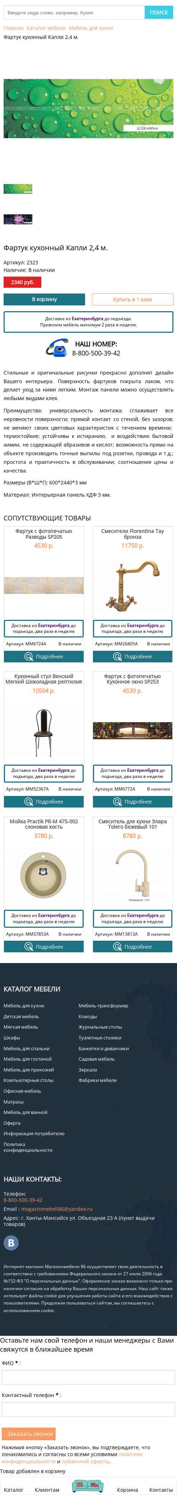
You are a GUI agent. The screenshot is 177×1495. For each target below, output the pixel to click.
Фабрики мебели (98, 1080)
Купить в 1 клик (132, 299)
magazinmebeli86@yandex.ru (57, 1208)
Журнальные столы (100, 1027)
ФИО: (11, 1363)
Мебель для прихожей (29, 1069)
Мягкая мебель (21, 1027)
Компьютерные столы (28, 1080)
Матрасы (14, 1101)
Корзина (127, 1485)
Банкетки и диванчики (104, 1048)
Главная (14, 27)
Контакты (161, 1489)
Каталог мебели (46, 27)
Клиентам (47, 1489)
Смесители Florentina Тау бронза (132, 534)
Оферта (12, 1123)
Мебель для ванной (25, 1112)
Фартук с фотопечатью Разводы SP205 (43, 534)
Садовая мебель (97, 1059)
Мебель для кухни (91, 27)
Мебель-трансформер (103, 1005)
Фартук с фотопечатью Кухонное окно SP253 (132, 679)
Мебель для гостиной (28, 1059)
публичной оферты (86, 1461)
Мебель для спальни (27, 1048)
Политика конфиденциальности (28, 1147)
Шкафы (12, 1037)
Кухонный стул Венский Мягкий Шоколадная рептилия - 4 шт (43, 682)
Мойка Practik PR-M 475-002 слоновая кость (44, 824)
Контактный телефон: (31, 1395)
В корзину (44, 299)
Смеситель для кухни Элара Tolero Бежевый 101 (132, 824)
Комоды (88, 1016)
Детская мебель (21, 1016)
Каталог (13, 1489)
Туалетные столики (100, 1037)
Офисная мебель (22, 1091)
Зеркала (88, 1069)
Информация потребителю (34, 1133)
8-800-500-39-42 (96, 353)
